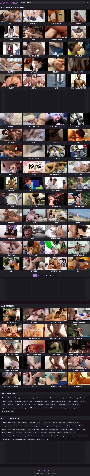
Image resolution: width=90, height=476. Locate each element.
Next (54, 275)
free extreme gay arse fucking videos (49, 436)
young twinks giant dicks (19, 439)
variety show (41, 439)
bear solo (24, 404)
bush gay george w (81, 436)
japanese (43, 398)
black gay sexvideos (74, 404)
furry (32, 398)
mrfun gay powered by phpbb (19, 408)
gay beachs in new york (36, 404)
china (27, 398)
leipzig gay (45, 426)
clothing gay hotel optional (58, 404)
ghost (38, 408)
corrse (47, 404)
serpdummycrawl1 (73, 408)
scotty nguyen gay (33, 429)
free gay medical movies (9, 422)
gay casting (5, 408)
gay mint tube (6, 439)
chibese (32, 408)
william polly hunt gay (79, 398)
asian (37, 398)
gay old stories (39, 401)
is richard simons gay (8, 411)
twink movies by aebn (73, 422)
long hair (71, 436)
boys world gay (22, 422)
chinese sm (36, 432)
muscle (4, 401)
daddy (50, 398)
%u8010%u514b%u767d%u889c (17, 429)
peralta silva (10, 404)
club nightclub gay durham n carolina (61, 401)
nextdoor (19, 432)
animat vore (27, 432)
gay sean (56, 408)
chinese (4, 398)
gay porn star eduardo (55, 432)
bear (55, 398)
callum (4, 429)
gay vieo (64, 436)
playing (76, 401)
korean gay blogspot (65, 398)
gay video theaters (74, 429)
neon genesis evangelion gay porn (12, 426)
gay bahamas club (47, 408)
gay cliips (44, 432)
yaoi (31, 401)
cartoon (10, 401)
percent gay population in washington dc (62, 426)
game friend (79, 426)
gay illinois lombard (30, 436)
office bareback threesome (57, 422)
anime (18, 404)
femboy (63, 408)
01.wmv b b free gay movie (16, 398)
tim (48, 439)
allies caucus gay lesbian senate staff (12, 436)
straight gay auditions (8, 432)
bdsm (3, 404)
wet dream (63, 429)
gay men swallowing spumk (32, 426)
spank (47, 401)
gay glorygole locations (21, 401)
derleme (83, 401)
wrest (83, 429)
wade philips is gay (69, 432)
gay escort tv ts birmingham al (49, 429)
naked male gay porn (35, 422)
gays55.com (31, 439)
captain (45, 422)
